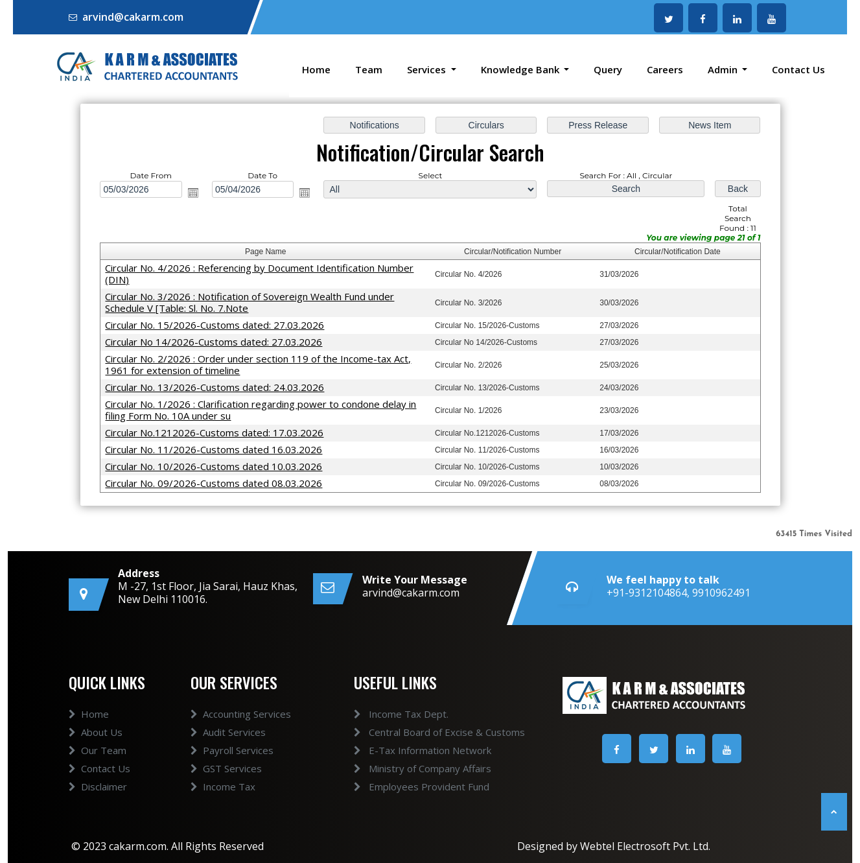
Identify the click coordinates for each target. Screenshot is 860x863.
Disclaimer (98, 801)
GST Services (226, 783)
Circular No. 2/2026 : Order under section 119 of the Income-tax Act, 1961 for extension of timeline (261, 363)
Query (608, 69)
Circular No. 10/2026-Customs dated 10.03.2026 (217, 462)
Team (368, 69)
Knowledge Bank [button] (521, 69)
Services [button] (427, 69)
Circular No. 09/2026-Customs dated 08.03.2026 (217, 479)
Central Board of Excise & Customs (423, 732)
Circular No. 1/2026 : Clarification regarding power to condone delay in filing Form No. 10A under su (263, 407)
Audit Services (228, 746)
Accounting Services (241, 728)
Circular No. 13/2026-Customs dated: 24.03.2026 (218, 385)
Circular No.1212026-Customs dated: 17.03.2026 (218, 429)
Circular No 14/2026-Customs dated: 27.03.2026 (217, 340)
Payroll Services (232, 765)
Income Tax (223, 801)
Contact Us (798, 69)
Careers (665, 69)
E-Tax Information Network (407, 750)
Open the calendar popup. (198, 194)
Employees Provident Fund (406, 786)
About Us (95, 746)
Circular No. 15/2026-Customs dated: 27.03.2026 (218, 324)
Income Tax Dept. (385, 713)
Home (316, 69)
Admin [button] (724, 69)
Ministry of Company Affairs (407, 768)
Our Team (97, 765)
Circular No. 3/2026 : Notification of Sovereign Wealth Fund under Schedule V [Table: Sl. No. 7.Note (253, 302)
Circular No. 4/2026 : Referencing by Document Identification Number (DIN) (262, 274)
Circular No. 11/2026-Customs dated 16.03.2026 (217, 446)
